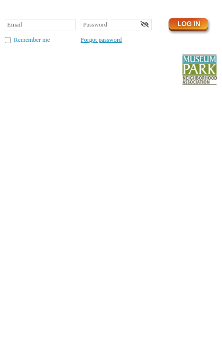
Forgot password (101, 39)
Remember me (32, 39)
